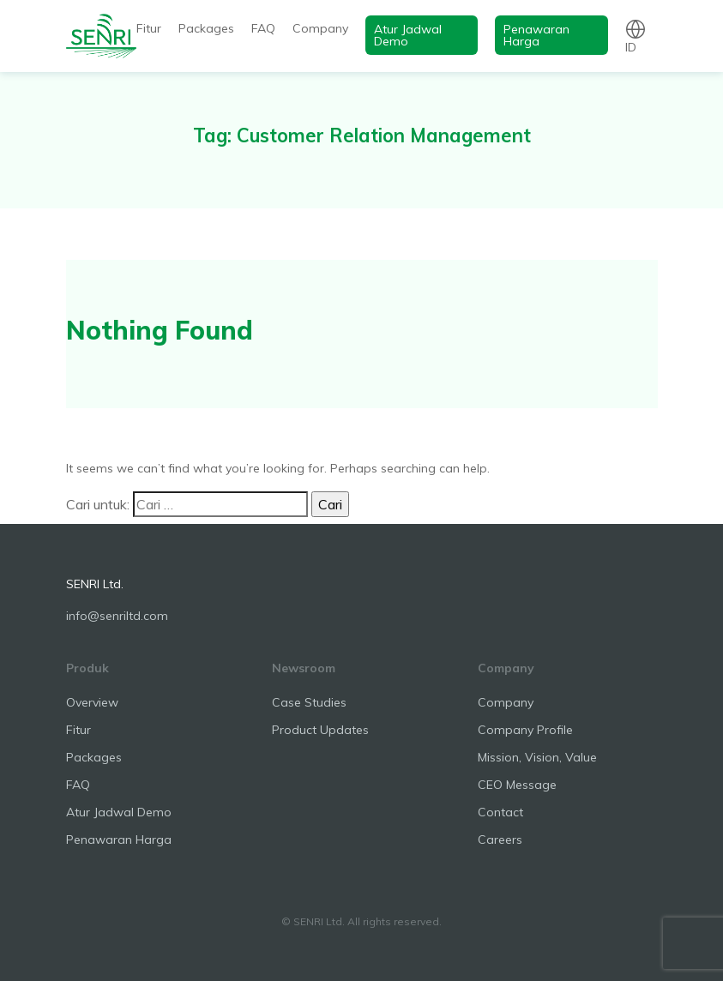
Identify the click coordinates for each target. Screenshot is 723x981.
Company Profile (525, 729)
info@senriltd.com (117, 615)
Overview (92, 702)
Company (320, 28)
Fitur (148, 28)
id (630, 47)
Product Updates (320, 729)
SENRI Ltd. (95, 584)
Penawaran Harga (536, 35)
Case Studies (309, 702)
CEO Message (517, 784)
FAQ (263, 28)
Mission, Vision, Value (537, 757)
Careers (500, 839)
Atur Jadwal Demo (408, 35)
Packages (206, 28)
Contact (500, 812)
